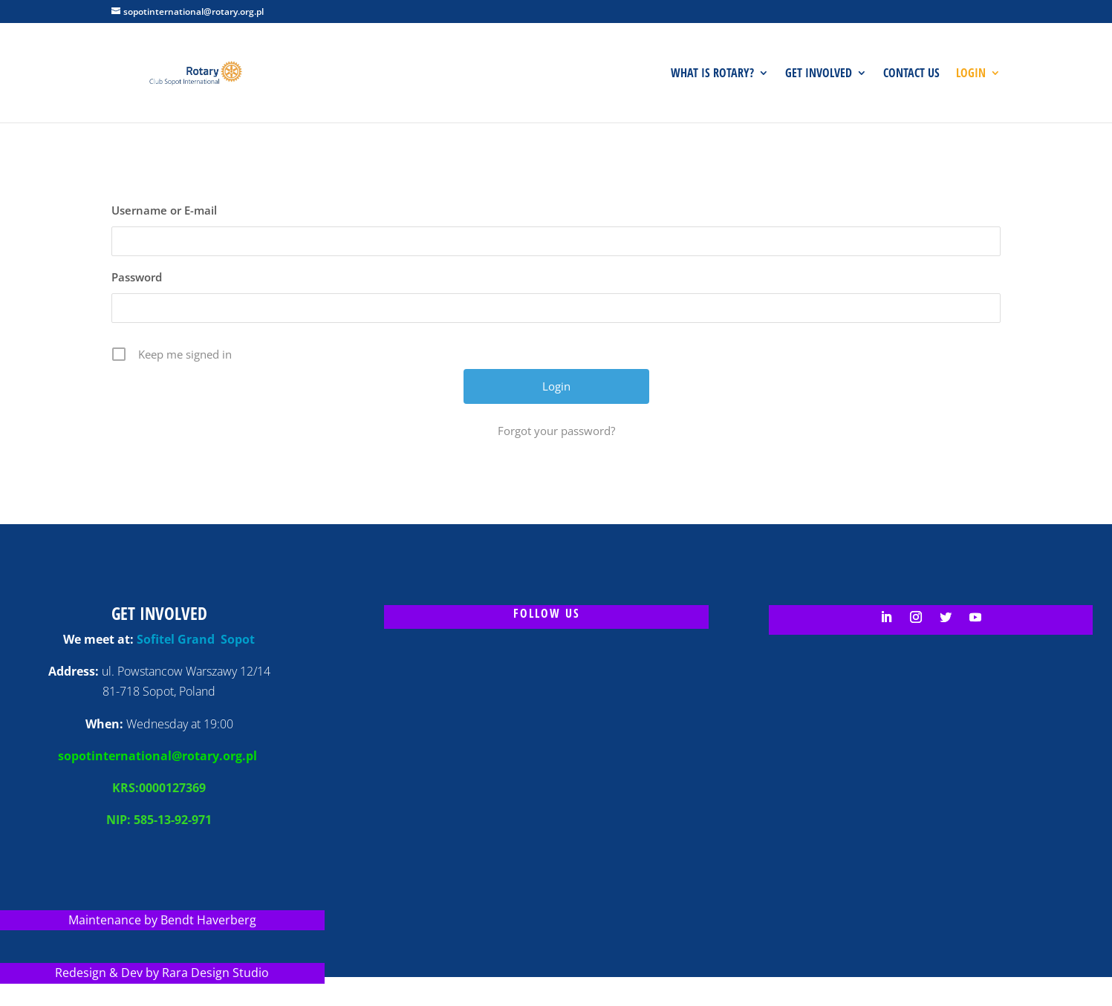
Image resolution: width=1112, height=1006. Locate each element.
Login (971, 74)
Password (136, 277)
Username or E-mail (164, 210)
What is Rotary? (712, 74)
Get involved (818, 74)
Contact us (911, 74)
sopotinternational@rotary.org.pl (159, 756)
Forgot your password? (556, 430)
